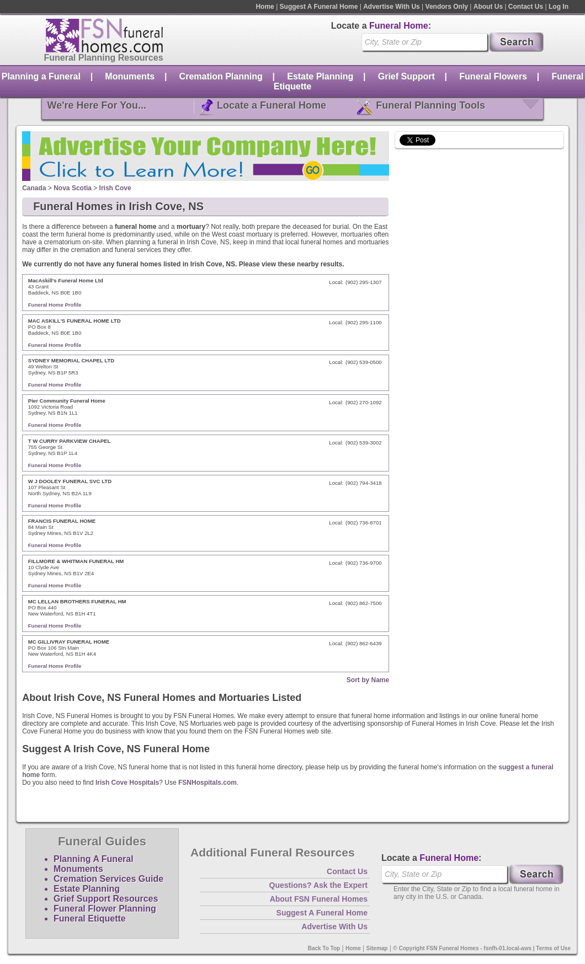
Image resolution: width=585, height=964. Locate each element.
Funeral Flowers (493, 76)
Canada (34, 188)
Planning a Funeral (41, 76)
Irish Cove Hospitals (127, 782)
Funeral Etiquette (90, 918)
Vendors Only (447, 6)
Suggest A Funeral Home (319, 6)
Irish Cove (115, 188)
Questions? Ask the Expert (318, 885)
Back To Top (324, 948)
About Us (488, 6)
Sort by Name (368, 680)
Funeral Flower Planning (105, 908)
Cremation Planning (221, 76)
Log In (558, 6)
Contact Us (525, 6)
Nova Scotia (73, 188)
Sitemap (377, 948)
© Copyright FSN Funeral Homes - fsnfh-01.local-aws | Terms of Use (482, 948)
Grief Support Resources (106, 898)
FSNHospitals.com (207, 782)
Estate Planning (320, 76)
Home (265, 6)
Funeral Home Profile (55, 305)
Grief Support (406, 76)
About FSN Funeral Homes (319, 899)
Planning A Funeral (94, 859)
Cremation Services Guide (108, 878)
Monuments (130, 76)
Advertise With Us (391, 6)
